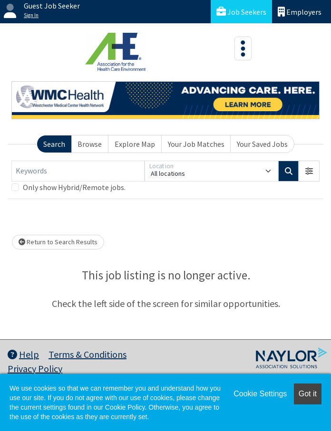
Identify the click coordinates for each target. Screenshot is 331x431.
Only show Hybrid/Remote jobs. (74, 187)
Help (23, 354)
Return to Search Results (58, 242)
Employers (299, 12)
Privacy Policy (35, 368)
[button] (309, 171)
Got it (308, 394)
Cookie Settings (260, 394)
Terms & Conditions (88, 354)
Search (54, 144)
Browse (90, 144)
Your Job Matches (196, 144)
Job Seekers (241, 12)
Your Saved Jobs (262, 144)
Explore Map (135, 144)
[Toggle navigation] (243, 48)
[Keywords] (78, 171)
